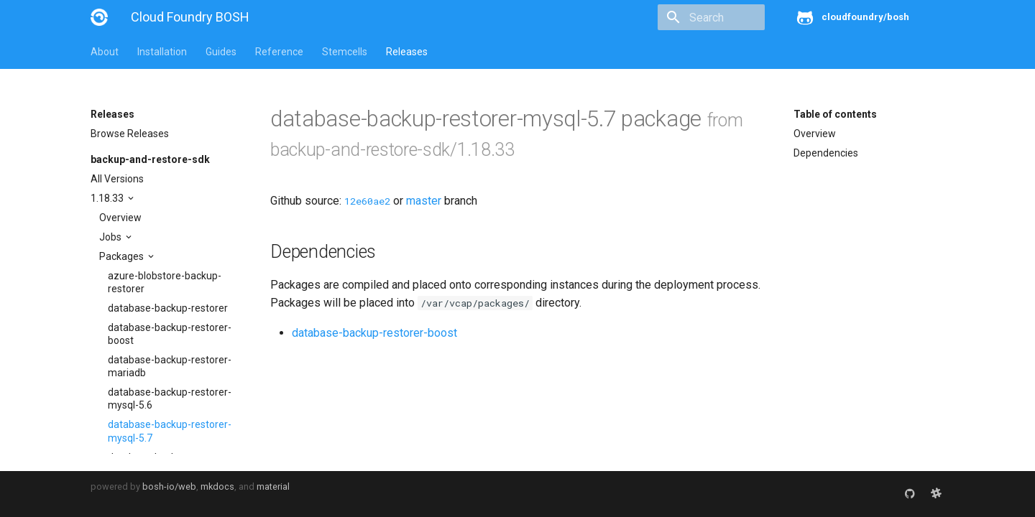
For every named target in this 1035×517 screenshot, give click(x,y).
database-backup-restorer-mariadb (169, 366)
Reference (279, 51)
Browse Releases (130, 133)
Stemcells (344, 51)
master (423, 201)
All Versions (117, 179)
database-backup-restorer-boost (169, 334)
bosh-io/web (169, 486)
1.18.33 (108, 198)
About (105, 51)
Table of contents (835, 114)
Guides (221, 51)
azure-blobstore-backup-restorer (164, 282)
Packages (122, 256)
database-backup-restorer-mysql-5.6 (169, 398)
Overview (120, 217)
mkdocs (217, 486)
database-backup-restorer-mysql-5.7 (169, 431)
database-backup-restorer (168, 308)
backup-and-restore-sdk (150, 159)
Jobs (111, 237)
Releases (407, 51)
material (273, 486)
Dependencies (826, 153)
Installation (162, 51)
